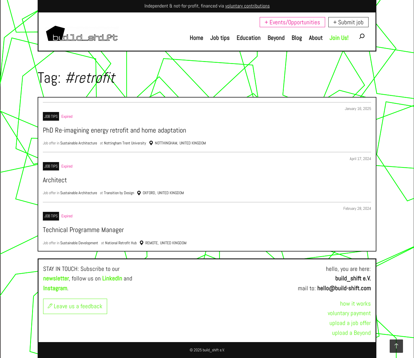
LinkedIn (112, 278)
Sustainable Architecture (78, 143)
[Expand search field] (362, 38)
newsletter (56, 278)
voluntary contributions (247, 6)
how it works (355, 303)
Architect (55, 180)
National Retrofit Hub (121, 242)
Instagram (55, 288)
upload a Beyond (351, 333)
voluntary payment (349, 313)
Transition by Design (119, 192)
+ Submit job (348, 22)
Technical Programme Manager (83, 230)
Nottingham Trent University (125, 143)
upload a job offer (350, 323)
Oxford (149, 192)
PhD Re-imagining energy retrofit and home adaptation (114, 130)
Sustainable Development (79, 242)
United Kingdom (192, 143)
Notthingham (166, 143)
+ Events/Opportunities (292, 22)
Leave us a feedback (75, 306)
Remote (151, 242)
